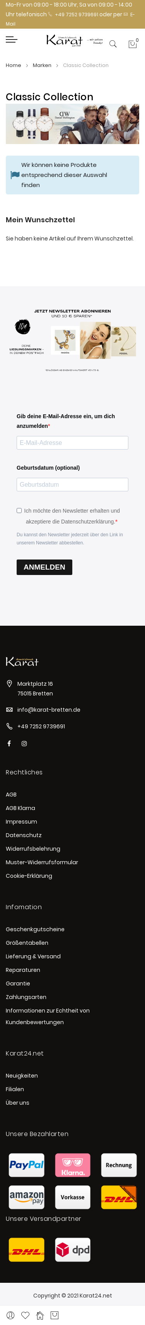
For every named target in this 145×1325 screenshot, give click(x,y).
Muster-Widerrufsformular (42, 862)
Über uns (17, 1103)
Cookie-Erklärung (29, 876)
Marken (43, 65)
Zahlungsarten (26, 997)
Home (14, 65)
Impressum (21, 822)
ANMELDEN (44, 567)
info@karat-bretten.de (48, 710)
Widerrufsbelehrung (33, 849)
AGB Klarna (20, 808)
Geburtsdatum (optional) (48, 468)
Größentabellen (27, 943)
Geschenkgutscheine (35, 929)
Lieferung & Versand (33, 956)
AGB (11, 794)
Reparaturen (23, 970)
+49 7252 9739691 (73, 14)
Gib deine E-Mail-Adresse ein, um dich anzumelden (66, 421)
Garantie (18, 983)
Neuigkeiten (22, 1076)
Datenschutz (24, 835)
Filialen (15, 1089)
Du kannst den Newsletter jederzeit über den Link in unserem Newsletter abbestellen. (70, 539)
